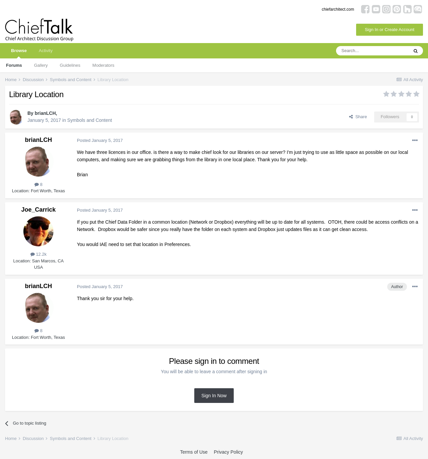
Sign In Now (213, 395)
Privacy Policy (228, 452)
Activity (45, 50)
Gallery (41, 65)
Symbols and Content (89, 120)
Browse (19, 53)
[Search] (372, 50)
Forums (14, 65)
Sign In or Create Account (389, 29)
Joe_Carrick (38, 209)
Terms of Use (193, 452)
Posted (100, 140)
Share (358, 116)
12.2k (38, 254)
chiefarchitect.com (338, 9)
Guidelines (70, 65)
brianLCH (45, 113)
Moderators (103, 65)
